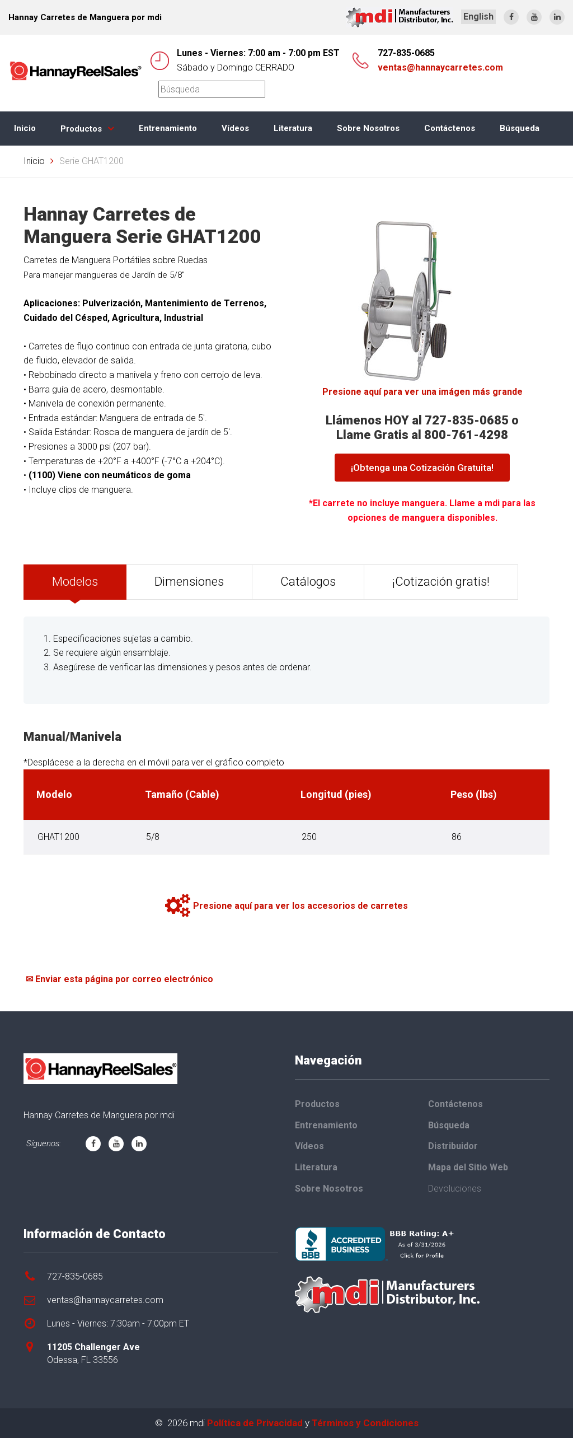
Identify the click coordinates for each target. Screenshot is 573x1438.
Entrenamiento (168, 128)
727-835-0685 (406, 53)
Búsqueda (519, 128)
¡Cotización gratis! (441, 582)
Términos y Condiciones (365, 1422)
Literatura (293, 128)
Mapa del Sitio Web (468, 1167)
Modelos (75, 582)
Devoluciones (454, 1188)
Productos (81, 129)
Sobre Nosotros (368, 128)
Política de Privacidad (255, 1422)
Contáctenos (449, 128)
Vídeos (235, 128)
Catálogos (308, 582)
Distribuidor (453, 1146)
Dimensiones (189, 582)
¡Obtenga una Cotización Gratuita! (422, 467)
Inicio (25, 128)
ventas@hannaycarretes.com (440, 67)
